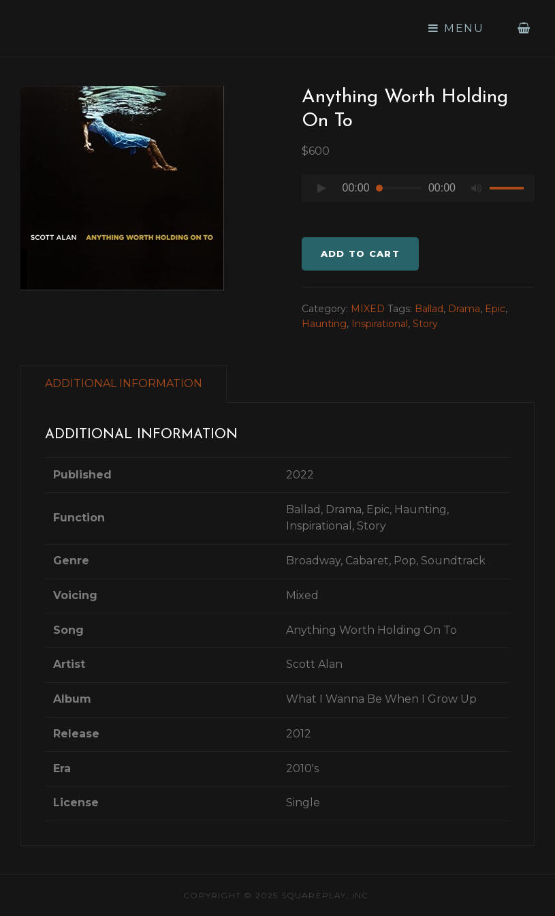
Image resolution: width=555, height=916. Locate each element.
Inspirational (379, 324)
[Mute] (476, 188)
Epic (495, 309)
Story (425, 324)
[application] (418, 191)
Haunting (324, 324)
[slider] (399, 188)
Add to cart (360, 253)
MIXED (368, 309)
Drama (464, 309)
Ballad (429, 309)
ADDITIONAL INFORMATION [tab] (123, 383)
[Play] (322, 188)
